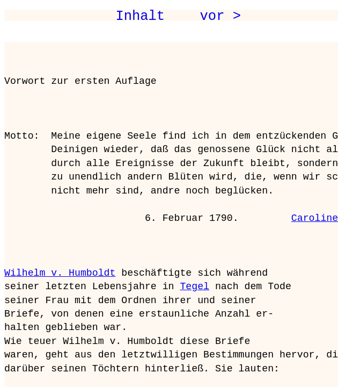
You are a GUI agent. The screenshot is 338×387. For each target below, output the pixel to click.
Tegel (194, 286)
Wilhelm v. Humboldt (59, 273)
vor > (220, 16)
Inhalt (140, 16)
